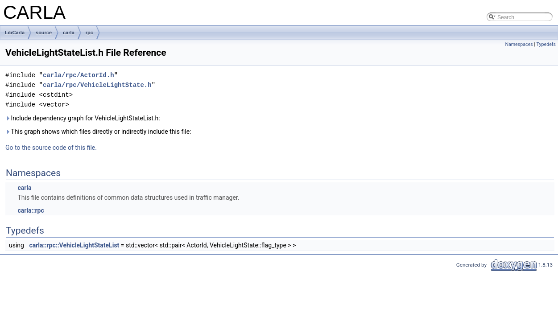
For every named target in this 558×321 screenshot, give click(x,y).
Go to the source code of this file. (51, 147)
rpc (89, 32)
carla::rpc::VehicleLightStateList (74, 245)
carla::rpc (30, 210)
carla (68, 32)
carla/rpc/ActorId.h (78, 75)
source (44, 32)
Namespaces (519, 44)
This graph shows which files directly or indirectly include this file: (98, 131)
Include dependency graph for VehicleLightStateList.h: (82, 118)
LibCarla (15, 32)
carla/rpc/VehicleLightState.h (97, 85)
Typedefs (546, 44)
